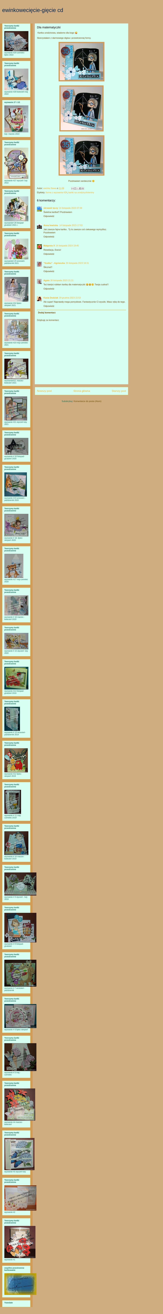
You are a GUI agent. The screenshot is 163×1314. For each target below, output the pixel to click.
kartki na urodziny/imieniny (81, 192)
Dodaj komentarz (47, 312)
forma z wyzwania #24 (56, 192)
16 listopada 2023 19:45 (67, 245)
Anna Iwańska (51, 225)
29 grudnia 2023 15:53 (70, 298)
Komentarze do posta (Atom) (87, 401)
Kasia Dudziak (50, 298)
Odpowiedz (48, 216)
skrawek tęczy (50, 208)
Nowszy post (44, 390)
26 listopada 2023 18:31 (77, 263)
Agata (46, 280)
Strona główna (81, 390)
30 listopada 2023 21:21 (61, 280)
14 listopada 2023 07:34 (70, 208)
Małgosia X (49, 245)
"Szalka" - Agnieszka (54, 263)
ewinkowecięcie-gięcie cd (32, 10)
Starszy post (119, 390)
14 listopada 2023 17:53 (71, 225)
